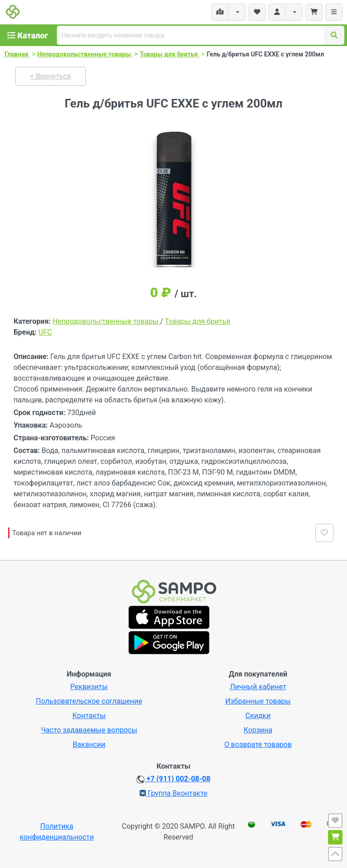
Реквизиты (89, 686)
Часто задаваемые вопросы (89, 730)
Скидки (258, 715)
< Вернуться (50, 76)
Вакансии (89, 744)
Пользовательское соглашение (89, 701)
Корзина (258, 730)
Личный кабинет (258, 686)
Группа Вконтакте (173, 793)
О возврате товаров (257, 744)
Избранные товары (258, 701)
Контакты (88, 715)
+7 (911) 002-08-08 (173, 779)
